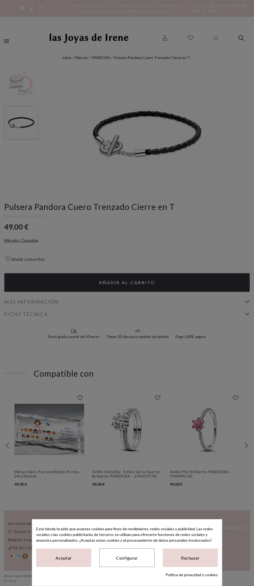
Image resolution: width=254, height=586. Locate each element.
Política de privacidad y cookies (192, 574)
